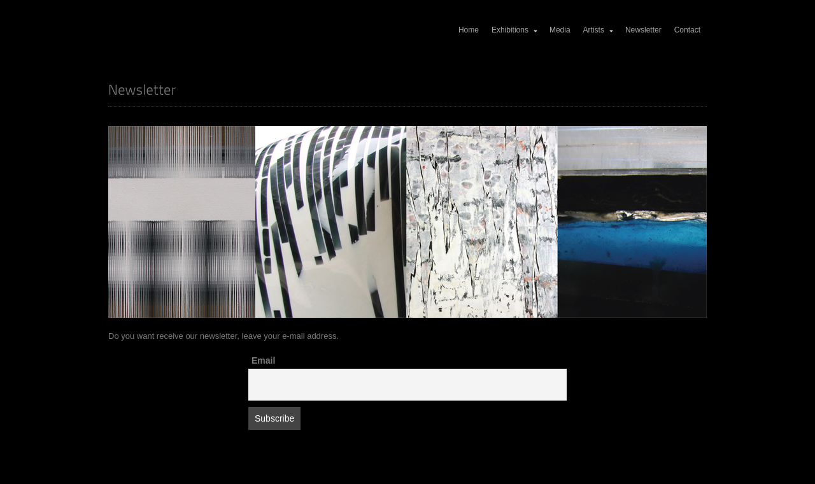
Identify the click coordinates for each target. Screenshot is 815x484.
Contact (687, 29)
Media (559, 29)
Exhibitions (515, 29)
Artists (598, 29)
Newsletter (643, 29)
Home (468, 29)
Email (263, 360)
